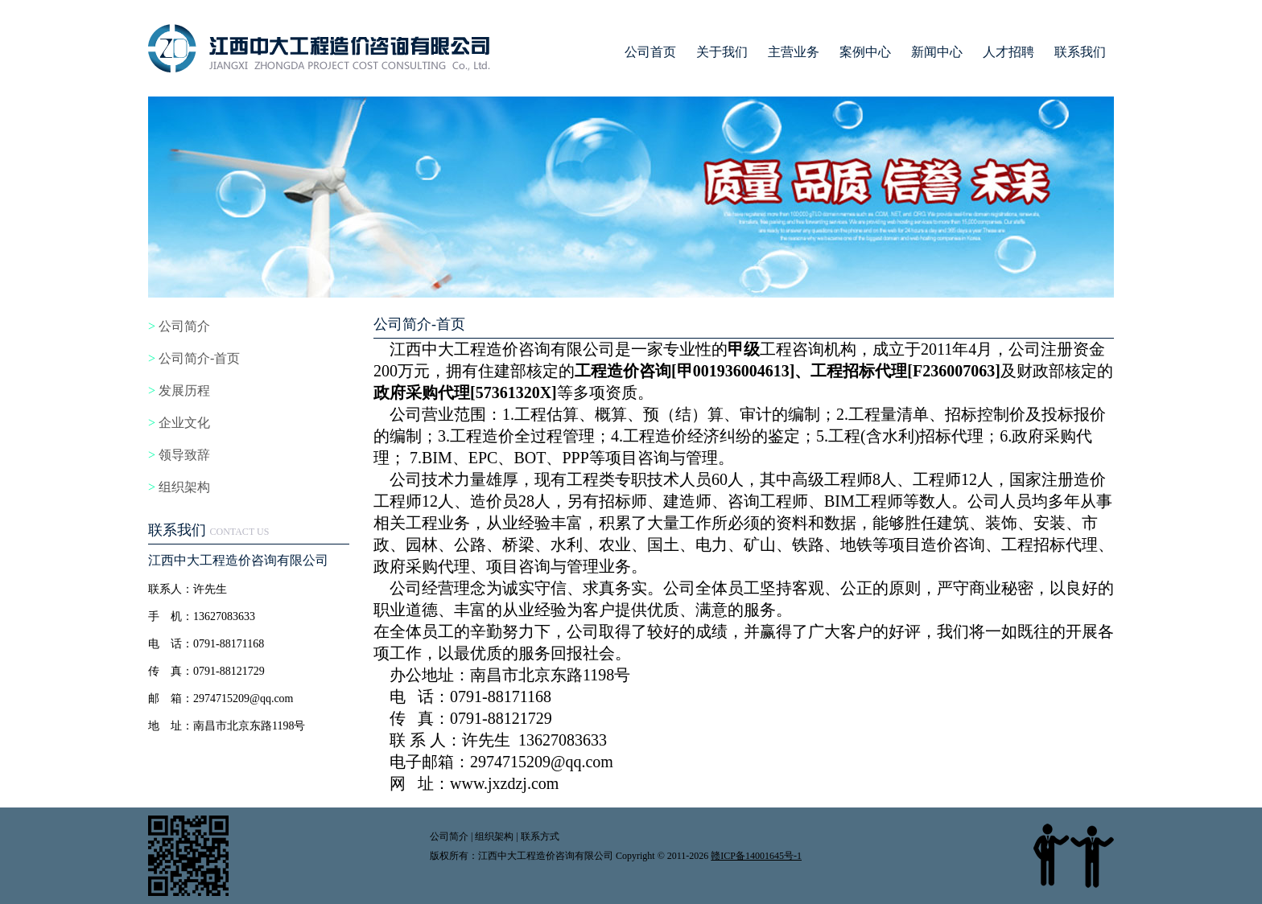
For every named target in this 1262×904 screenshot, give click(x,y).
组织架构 (184, 487)
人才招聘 (1008, 52)
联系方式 (540, 836)
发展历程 (184, 390)
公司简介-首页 (199, 358)
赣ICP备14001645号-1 (756, 855)
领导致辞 (184, 455)
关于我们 (722, 52)
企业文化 (184, 422)
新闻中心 (937, 52)
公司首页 (650, 52)
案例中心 (865, 52)
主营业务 (793, 52)
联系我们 (1080, 52)
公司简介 (184, 326)
